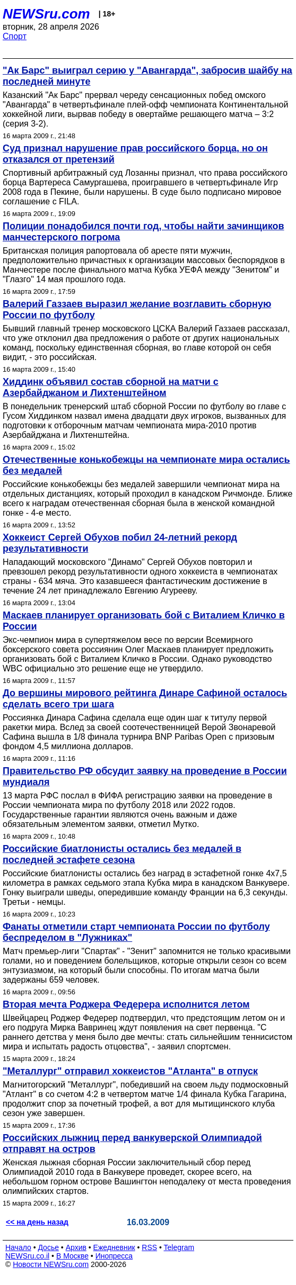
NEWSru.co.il (27, 1256)
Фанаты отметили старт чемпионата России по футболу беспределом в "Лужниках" (136, 932)
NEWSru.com (46, 14)
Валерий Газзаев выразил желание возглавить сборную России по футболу (137, 309)
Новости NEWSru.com (51, 1264)
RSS (149, 1247)
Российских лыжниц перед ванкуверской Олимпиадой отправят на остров (132, 1143)
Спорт (15, 36)
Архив (76, 1247)
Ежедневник (114, 1247)
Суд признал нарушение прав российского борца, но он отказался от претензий (135, 154)
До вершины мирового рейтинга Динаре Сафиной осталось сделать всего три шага (145, 698)
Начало (18, 1247)
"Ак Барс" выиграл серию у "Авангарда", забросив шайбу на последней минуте (147, 76)
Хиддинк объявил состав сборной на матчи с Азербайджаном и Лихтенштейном (111, 387)
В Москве (72, 1256)
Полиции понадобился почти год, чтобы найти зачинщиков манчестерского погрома (143, 231)
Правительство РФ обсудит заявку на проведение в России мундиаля (145, 776)
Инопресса (114, 1256)
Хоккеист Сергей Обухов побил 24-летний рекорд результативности (120, 543)
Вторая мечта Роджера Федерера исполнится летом (126, 1004)
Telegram (179, 1247)
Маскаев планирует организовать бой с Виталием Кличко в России (144, 621)
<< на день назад (37, 1222)
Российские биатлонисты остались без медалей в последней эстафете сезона (122, 854)
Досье (48, 1247)
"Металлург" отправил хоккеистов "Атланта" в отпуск (130, 1071)
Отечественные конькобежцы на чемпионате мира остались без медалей (146, 465)
